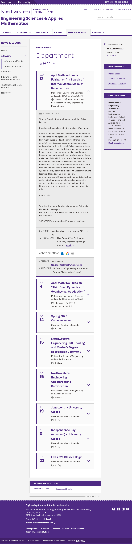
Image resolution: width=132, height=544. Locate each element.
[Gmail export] (67, 253)
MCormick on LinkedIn (123, 509)
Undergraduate (32, 529)
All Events (6, 56)
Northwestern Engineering (116, 2)
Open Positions (123, 9)
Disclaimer (80, 540)
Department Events (14, 67)
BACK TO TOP (92, 496)
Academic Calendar (116, 79)
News (4, 51)
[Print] (72, 253)
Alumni (109, 9)
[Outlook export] (62, 253)
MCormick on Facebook (118, 509)
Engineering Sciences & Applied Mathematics (32, 21)
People (59, 32)
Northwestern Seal (13, 511)
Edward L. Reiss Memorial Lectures (10, 78)
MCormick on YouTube (128, 509)
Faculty (65, 529)
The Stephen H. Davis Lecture (12, 86)
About (8, 32)
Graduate (45, 529)
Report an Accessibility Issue (38, 532)
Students (99, 9)
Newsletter (6, 93)
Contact (98, 32)
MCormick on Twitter (113, 509)
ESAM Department (115, 48)
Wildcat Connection (117, 83)
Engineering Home (115, 45)
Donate (85, 9)
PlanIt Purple (114, 74)
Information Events (13, 61)
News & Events (78, 32)
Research (43, 32)
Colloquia (6, 72)
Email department (116, 143)
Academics (25, 32)
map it (69, 245)
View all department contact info (39, 523)
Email (48, 519)
